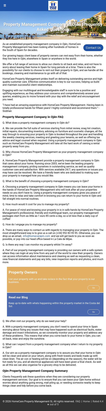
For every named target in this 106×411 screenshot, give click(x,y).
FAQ (78, 401)
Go (93, 288)
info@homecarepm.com (36, 236)
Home (86, 401)
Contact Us (93, 48)
